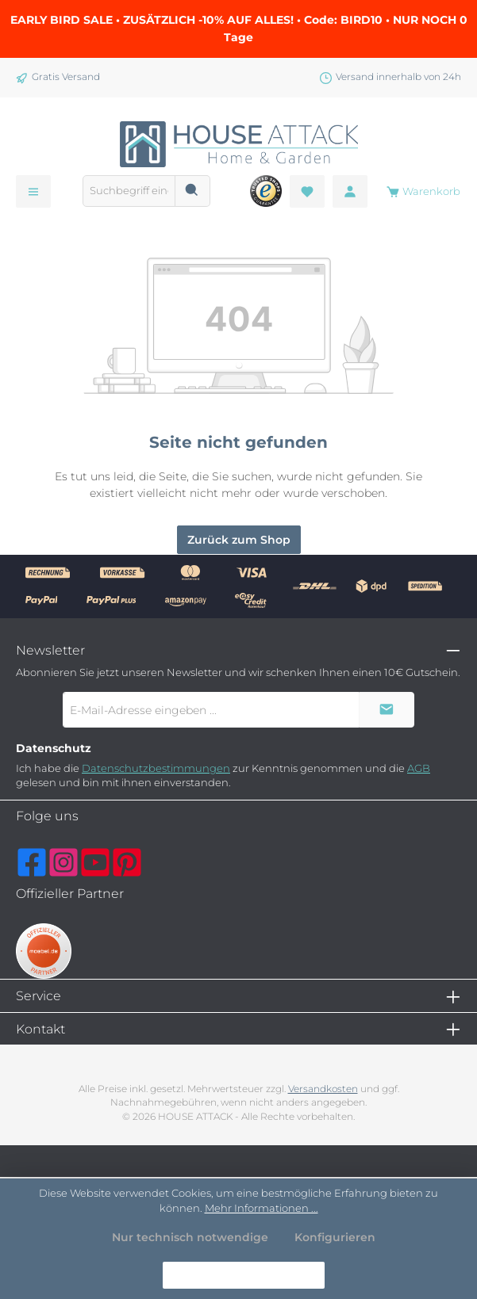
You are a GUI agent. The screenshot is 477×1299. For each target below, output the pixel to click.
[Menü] (33, 191)
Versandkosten (323, 1089)
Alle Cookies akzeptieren (243, 1274)
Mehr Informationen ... (261, 1207)
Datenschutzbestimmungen (156, 768)
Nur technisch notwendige (190, 1237)
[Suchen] (192, 191)
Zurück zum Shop (238, 540)
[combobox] (129, 191)
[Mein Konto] (350, 191)
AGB (418, 768)
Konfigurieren (334, 1237)
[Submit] (386, 710)
